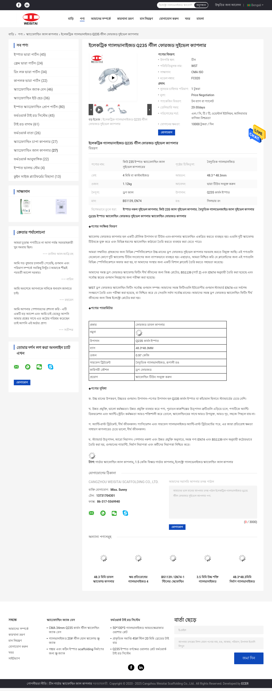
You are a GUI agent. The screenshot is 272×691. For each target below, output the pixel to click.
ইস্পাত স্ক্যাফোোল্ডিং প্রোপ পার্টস (36, 107)
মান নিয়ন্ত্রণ (146, 18)
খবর (187, 18)
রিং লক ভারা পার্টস (27, 72)
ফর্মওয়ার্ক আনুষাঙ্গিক (28, 159)
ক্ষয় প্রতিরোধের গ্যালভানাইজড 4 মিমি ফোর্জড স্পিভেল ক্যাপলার (138, 579)
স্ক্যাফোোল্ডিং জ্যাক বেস (30, 89)
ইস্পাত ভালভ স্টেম (27, 168)
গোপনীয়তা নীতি (37, 683)
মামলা (200, 18)
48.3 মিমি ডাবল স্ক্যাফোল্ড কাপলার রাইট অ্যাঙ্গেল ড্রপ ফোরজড (103, 579)
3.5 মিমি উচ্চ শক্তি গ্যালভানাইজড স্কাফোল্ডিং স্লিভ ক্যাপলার (207, 579)
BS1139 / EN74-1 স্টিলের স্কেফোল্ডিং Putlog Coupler (172, 579)
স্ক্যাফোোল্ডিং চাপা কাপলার (32, 142)
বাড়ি (71, 18)
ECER (244, 683)
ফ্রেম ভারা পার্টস (25, 63)
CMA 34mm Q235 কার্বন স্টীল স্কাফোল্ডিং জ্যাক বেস (74, 630)
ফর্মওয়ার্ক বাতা (24, 133)
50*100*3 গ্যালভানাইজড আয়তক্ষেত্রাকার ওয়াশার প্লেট (138, 630)
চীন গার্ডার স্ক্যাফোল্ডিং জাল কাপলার (70, 683)
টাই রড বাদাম (23, 124)
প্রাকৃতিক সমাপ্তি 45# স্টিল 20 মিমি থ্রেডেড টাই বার (141, 640)
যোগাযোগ (166, 132)
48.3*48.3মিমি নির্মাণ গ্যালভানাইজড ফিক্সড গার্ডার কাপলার (242, 579)
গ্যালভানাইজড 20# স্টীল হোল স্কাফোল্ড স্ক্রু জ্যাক (74, 640)
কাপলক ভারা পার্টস (27, 81)
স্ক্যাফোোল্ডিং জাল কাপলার (42, 34)
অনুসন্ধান (201, 5)
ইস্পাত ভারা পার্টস (26, 55)
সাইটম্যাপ (14, 658)
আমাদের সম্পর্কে (101, 18)
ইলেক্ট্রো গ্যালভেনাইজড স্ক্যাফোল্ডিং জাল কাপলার (204, 462)
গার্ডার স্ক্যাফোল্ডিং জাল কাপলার (114, 462)
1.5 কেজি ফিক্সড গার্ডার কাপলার (154, 462)
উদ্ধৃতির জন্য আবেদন (228, 5)
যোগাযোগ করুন (168, 18)
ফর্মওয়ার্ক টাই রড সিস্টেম (31, 116)
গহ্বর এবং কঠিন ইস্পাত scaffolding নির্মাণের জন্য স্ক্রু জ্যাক (76, 651)
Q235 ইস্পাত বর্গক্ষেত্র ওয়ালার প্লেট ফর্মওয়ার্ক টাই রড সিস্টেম (139, 651)
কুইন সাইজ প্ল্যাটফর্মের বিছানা (34, 177)
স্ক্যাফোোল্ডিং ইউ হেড (28, 98)
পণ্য (82, 18)
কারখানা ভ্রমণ (125, 18)
